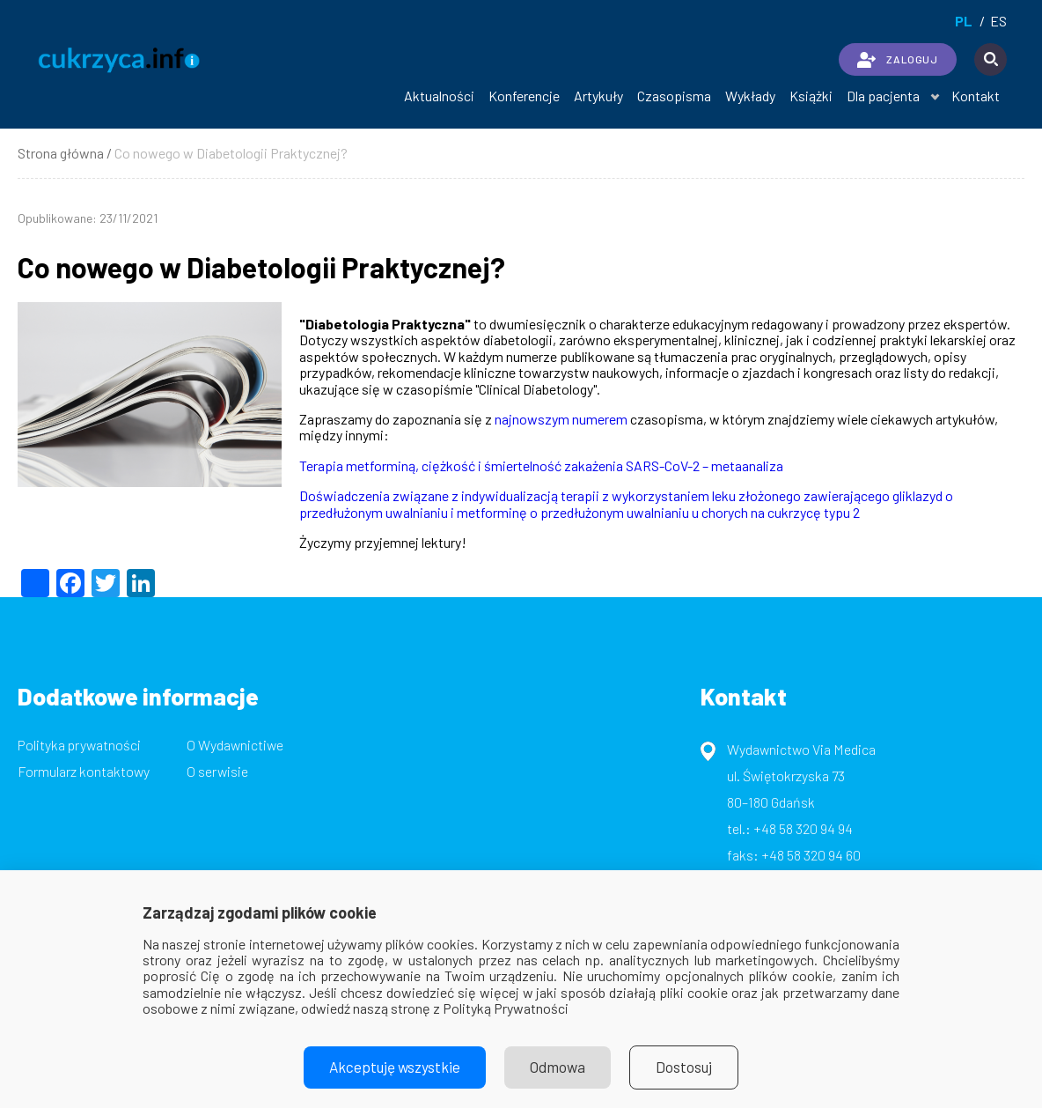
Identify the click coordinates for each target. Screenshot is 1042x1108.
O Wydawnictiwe (235, 744)
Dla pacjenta (883, 95)
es (998, 20)
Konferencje (524, 95)
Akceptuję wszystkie (391, 1067)
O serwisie (217, 771)
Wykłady (750, 95)
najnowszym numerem (561, 418)
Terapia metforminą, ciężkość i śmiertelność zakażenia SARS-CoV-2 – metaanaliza (541, 465)
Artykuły (598, 95)
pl (963, 20)
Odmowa (560, 1067)
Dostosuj (690, 1067)
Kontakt (975, 95)
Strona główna (61, 152)
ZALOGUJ (897, 60)
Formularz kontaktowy (84, 771)
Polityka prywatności (79, 744)
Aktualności (439, 95)
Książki (811, 95)
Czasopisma (674, 95)
